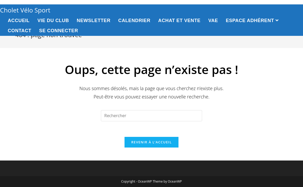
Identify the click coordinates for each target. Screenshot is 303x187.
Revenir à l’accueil (151, 142)
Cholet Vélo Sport (25, 10)
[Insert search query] (151, 115)
